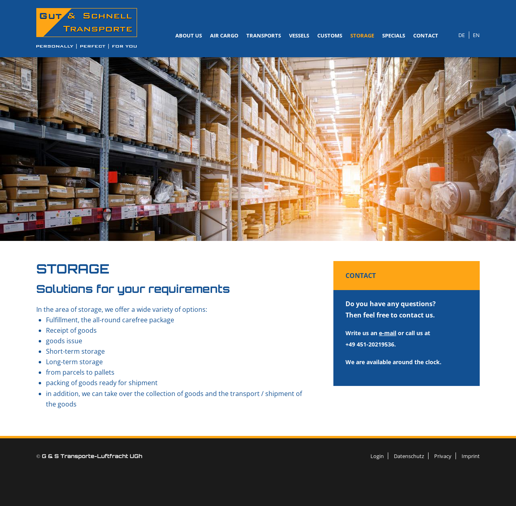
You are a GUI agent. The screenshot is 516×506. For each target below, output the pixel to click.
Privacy (443, 456)
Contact (425, 35)
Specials (393, 35)
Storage (362, 35)
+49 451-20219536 (369, 344)
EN (476, 35)
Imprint (471, 456)
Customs (329, 35)
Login (377, 456)
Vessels (299, 35)
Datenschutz (409, 456)
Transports (263, 35)
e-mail (387, 333)
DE (461, 35)
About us (188, 35)
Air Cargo (224, 35)
